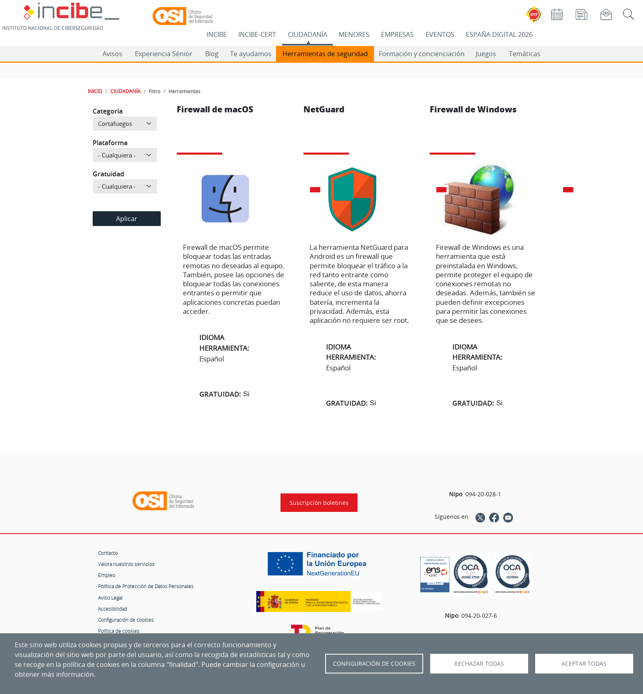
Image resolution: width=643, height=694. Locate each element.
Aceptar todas (584, 663)
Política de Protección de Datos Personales (146, 586)
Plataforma (110, 142)
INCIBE (217, 34)
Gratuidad (108, 173)
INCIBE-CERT (257, 34)
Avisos (112, 53)
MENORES (354, 34)
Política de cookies (118, 631)
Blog (212, 53)
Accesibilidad (112, 608)
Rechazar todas (479, 663)
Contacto (108, 553)
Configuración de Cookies (374, 663)
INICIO (95, 91)
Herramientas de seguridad (325, 53)
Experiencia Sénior (163, 53)
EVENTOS (440, 34)
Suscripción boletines (319, 503)
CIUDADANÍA (307, 34)
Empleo (106, 575)
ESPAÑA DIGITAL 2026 (499, 34)
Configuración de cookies (126, 619)
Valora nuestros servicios (126, 564)
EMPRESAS (397, 34)
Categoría (108, 111)
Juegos (486, 53)
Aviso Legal (110, 597)
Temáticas (524, 53)
